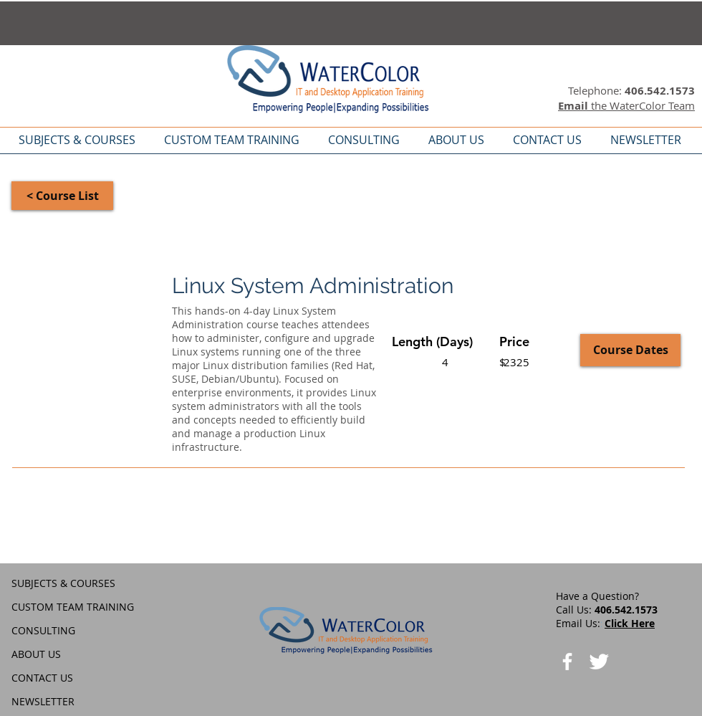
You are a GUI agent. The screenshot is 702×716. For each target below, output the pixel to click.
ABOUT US (36, 654)
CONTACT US (42, 677)
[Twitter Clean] (598, 661)
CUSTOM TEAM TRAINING (72, 607)
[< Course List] (62, 195)
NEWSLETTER (42, 701)
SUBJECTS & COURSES (63, 583)
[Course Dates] (630, 350)
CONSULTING (43, 630)
